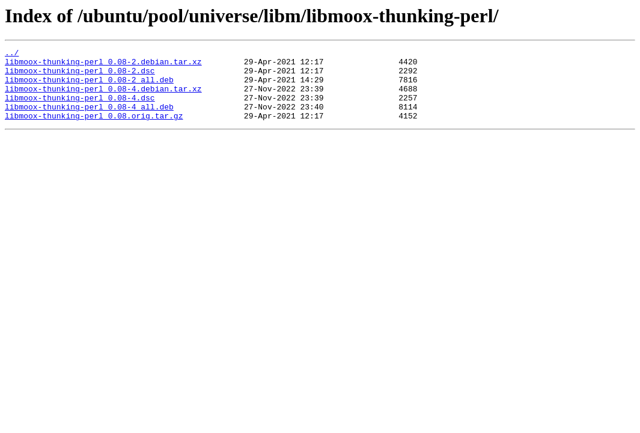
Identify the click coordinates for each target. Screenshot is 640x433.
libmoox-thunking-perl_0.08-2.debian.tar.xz (103, 65)
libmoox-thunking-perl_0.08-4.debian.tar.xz (103, 97)
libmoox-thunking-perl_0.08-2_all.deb (89, 86)
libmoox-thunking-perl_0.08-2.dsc (80, 75)
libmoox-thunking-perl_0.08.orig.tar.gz (94, 129)
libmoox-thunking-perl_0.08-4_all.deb (89, 119)
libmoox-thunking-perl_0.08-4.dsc (80, 108)
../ (12, 54)
